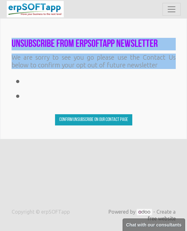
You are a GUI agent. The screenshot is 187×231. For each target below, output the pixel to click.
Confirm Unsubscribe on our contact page (93, 119)
